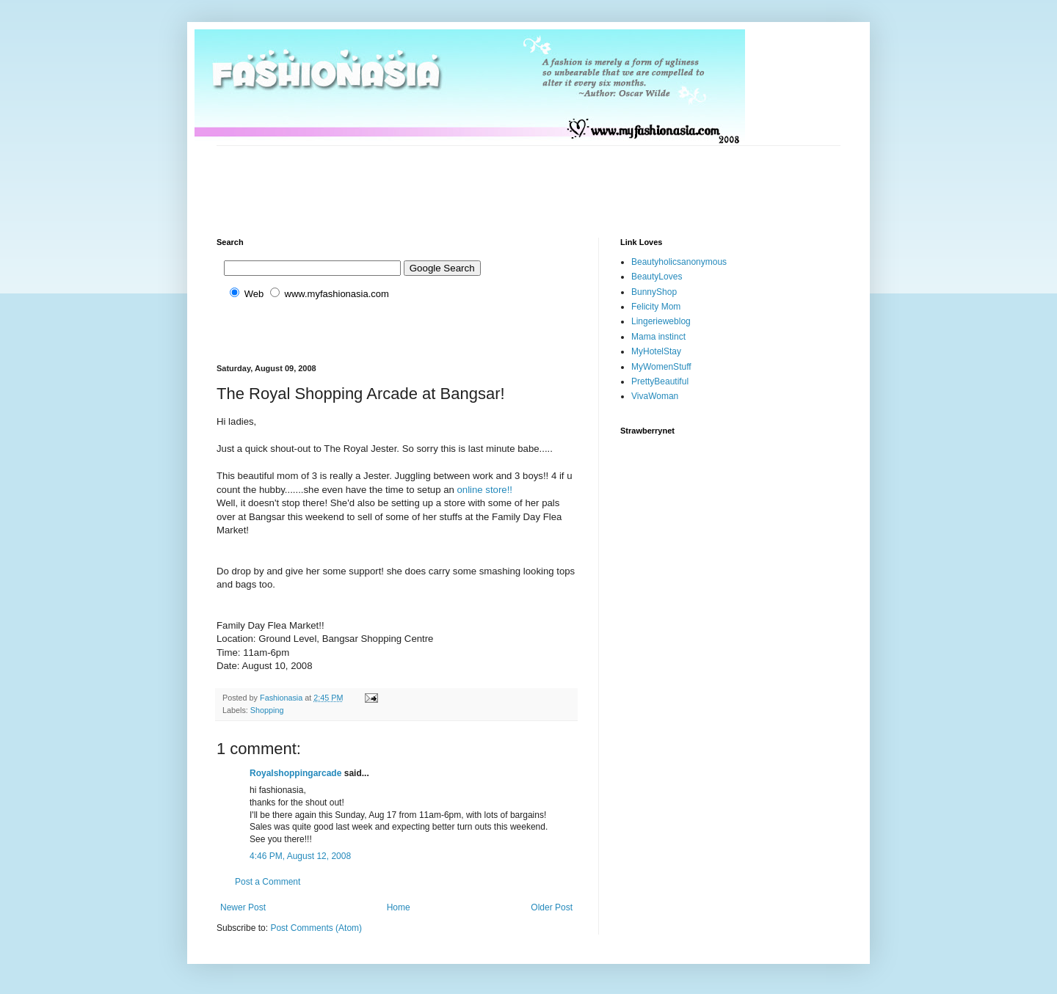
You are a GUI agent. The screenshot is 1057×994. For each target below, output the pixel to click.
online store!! (484, 489)
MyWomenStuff (661, 367)
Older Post (552, 907)
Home (398, 907)
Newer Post (243, 907)
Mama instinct (658, 337)
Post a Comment (267, 882)
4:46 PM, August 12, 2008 (300, 856)
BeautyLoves (656, 276)
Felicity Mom (655, 307)
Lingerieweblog (661, 321)
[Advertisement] (484, 179)
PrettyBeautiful (660, 381)
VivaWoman (654, 396)
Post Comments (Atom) (316, 928)
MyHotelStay (656, 351)
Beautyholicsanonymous (679, 262)
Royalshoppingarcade (295, 773)
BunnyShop (654, 292)
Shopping (267, 710)
